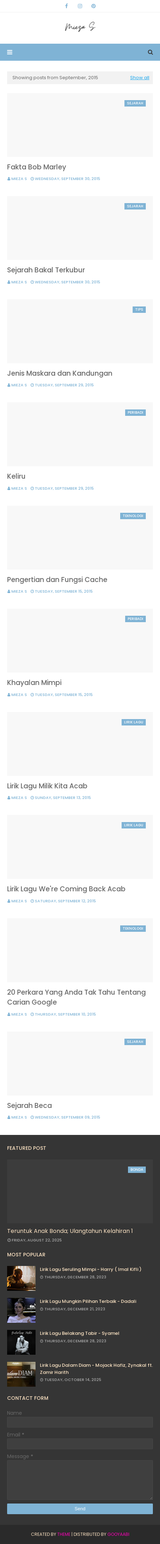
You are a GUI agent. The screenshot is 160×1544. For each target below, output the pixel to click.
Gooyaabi (118, 1534)
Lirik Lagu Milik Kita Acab (47, 786)
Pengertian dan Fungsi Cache (57, 580)
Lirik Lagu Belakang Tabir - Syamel (79, 1333)
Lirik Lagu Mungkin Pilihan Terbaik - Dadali (88, 1301)
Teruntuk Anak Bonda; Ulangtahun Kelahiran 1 (70, 1231)
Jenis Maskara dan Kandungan (59, 373)
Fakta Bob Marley (36, 167)
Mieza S (19, 178)
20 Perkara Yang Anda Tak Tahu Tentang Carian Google (76, 997)
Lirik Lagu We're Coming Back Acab (66, 889)
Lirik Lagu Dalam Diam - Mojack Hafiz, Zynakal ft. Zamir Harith (96, 1369)
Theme (63, 1534)
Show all (139, 77)
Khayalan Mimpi (34, 682)
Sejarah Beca (29, 1105)
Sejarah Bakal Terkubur (46, 270)
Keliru (16, 476)
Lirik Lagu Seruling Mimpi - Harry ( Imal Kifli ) (91, 1269)
